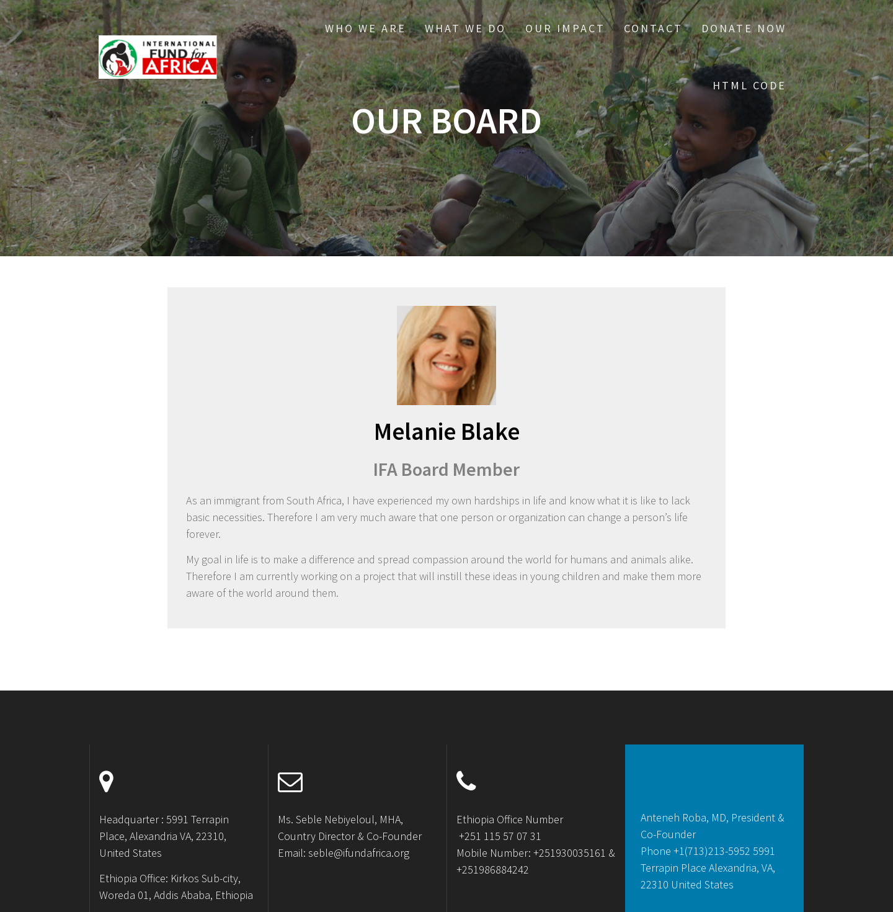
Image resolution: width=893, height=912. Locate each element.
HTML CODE (749, 85)
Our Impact (565, 28)
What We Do (465, 28)
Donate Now (743, 28)
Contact (653, 28)
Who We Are (365, 28)
